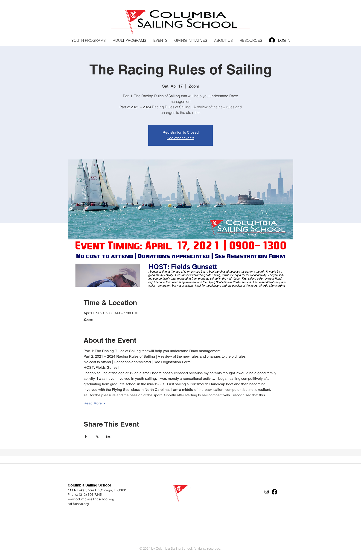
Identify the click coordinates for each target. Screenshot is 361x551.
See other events (180, 138)
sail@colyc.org (78, 504)
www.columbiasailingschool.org (91, 499)
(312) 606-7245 (90, 494)
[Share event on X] (97, 436)
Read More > (94, 403)
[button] (191, 40)
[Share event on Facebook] (86, 436)
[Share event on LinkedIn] (108, 436)
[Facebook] (274, 492)
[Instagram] (266, 492)
